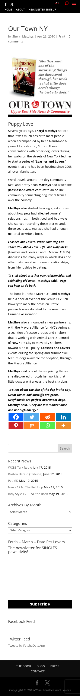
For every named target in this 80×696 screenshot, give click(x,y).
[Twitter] (31, 417)
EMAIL (13, 558)
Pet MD (13, 481)
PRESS (54, 666)
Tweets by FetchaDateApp (26, 645)
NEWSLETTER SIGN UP (42, 9)
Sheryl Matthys (23, 36)
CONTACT (38, 671)
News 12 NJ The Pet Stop (25, 487)
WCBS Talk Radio (20, 467)
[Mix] (31, 425)
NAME (13, 575)
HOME (8, 9)
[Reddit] (47, 417)
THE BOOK (23, 666)
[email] (40, 566)
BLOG (41, 666)
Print (61, 36)
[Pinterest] (16, 425)
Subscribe (40, 604)
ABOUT (20, 9)
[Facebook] (16, 417)
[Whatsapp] (47, 425)
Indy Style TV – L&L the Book (28, 494)
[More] (63, 425)
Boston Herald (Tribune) (25, 474)
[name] (40, 583)
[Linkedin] (63, 417)
